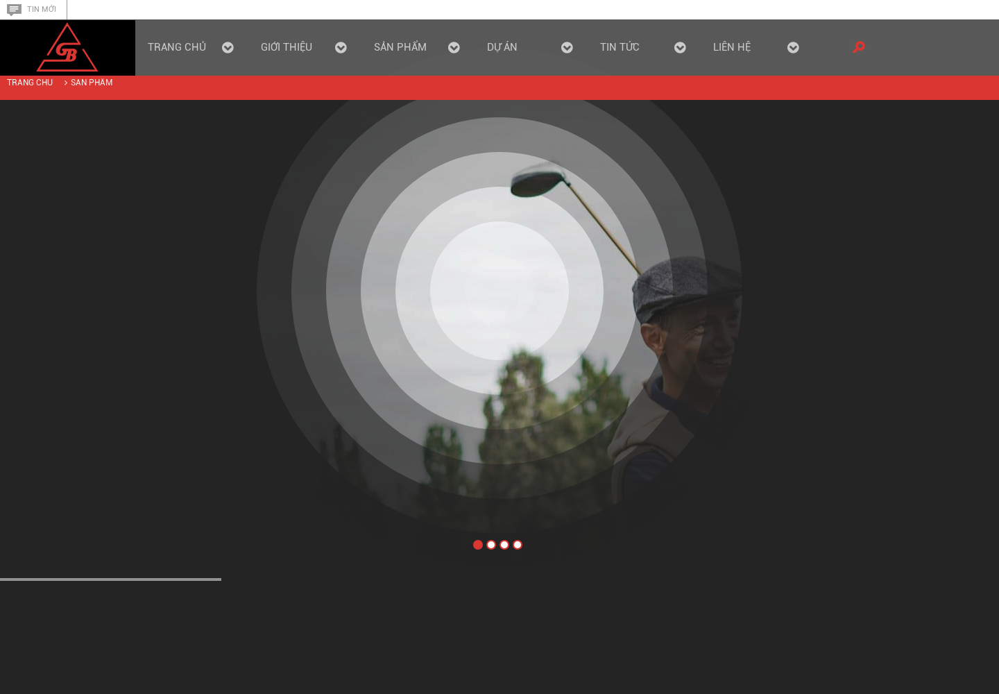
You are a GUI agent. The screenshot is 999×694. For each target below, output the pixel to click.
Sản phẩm (91, 82)
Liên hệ (756, 47)
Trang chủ (190, 47)
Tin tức (642, 47)
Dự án (529, 47)
